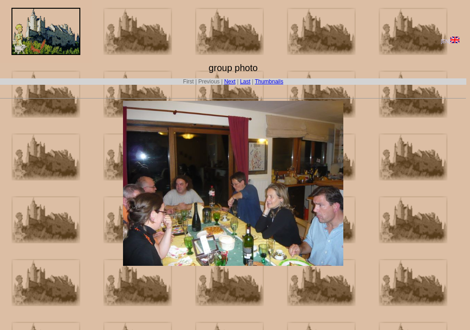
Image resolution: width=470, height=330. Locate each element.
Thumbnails (269, 81)
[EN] (450, 41)
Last (245, 81)
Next (229, 81)
